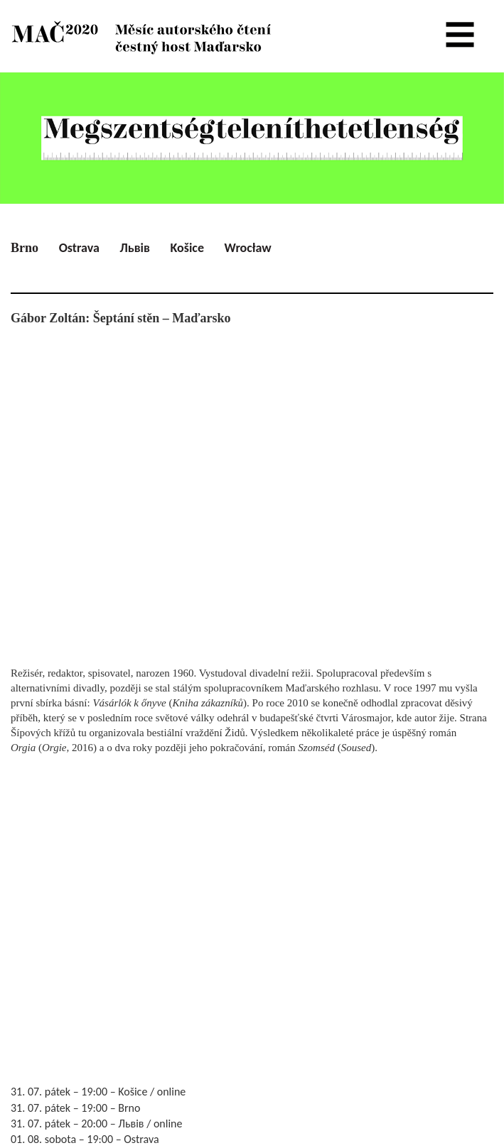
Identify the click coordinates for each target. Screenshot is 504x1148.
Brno (24, 248)
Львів (134, 248)
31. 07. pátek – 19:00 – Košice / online (98, 1091)
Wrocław (248, 248)
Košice (187, 248)
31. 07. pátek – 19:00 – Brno (75, 1108)
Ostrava (79, 248)
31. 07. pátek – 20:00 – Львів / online (96, 1123)
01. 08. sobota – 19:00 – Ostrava (85, 1139)
